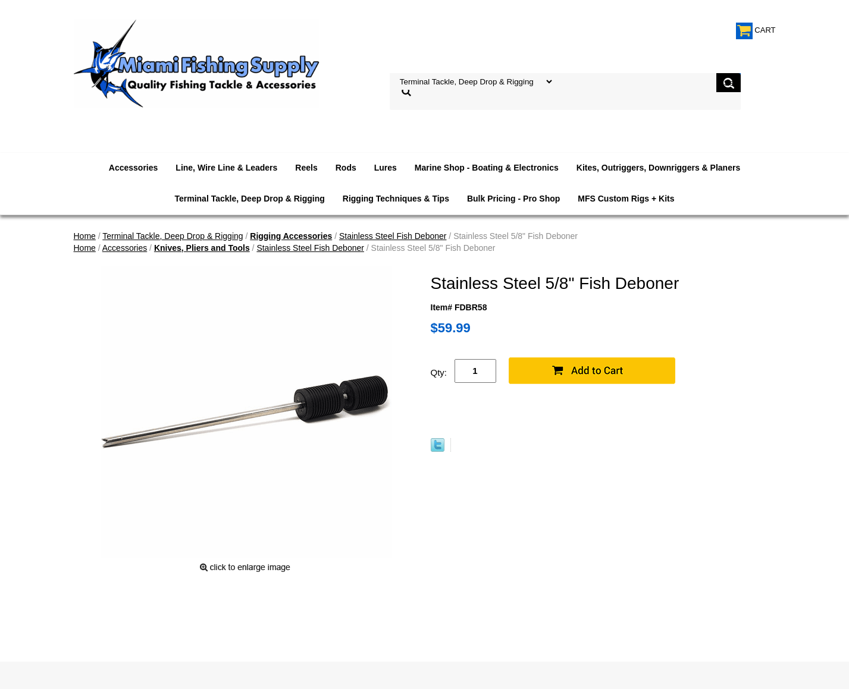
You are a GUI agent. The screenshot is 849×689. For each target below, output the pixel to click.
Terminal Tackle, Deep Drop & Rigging (249, 198)
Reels (306, 167)
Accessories (133, 167)
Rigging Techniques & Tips (396, 198)
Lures (385, 167)
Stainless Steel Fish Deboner (393, 236)
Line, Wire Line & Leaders (226, 167)
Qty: (439, 372)
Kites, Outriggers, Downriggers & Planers (658, 167)
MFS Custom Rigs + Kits (626, 198)
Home (85, 236)
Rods (346, 167)
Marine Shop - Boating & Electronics (487, 167)
